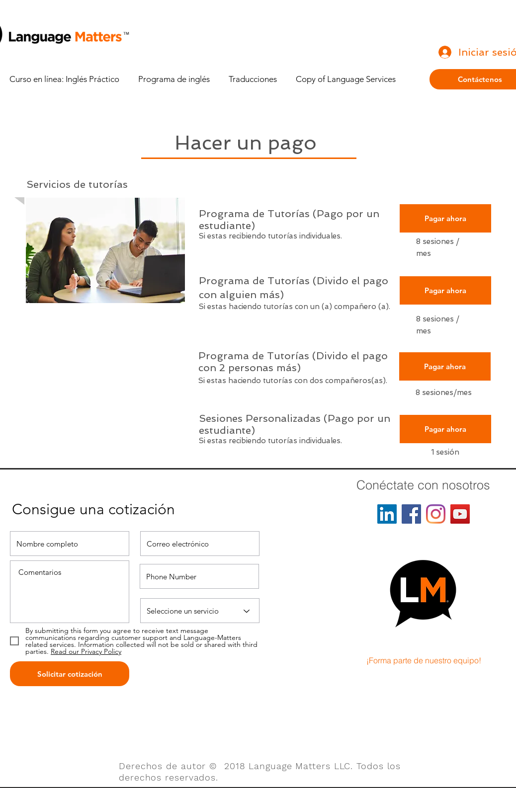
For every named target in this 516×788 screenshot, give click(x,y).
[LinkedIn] (387, 514)
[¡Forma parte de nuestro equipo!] (423, 660)
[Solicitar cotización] (69, 673)
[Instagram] (435, 514)
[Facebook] (411, 514)
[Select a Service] (199, 610)
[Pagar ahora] (445, 218)
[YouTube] (460, 514)
